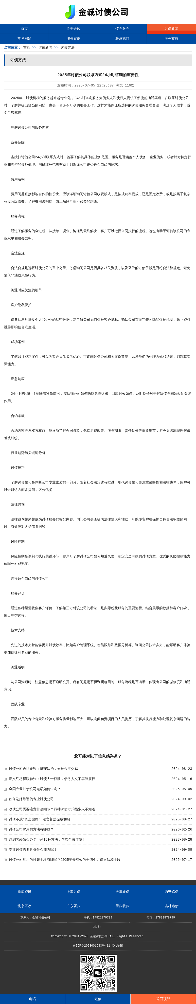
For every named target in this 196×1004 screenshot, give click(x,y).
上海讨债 (73, 892)
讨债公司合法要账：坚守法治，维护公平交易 (43, 769)
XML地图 (117, 946)
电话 (32, 999)
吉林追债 (171, 906)
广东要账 (73, 906)
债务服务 (122, 29)
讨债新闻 (171, 29)
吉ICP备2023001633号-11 (91, 946)
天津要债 (122, 892)
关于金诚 (73, 29)
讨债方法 (67, 48)
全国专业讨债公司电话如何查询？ (35, 789)
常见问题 (24, 39)
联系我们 (122, 39)
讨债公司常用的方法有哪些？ (31, 829)
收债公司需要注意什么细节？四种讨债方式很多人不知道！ (54, 809)
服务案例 (73, 39)
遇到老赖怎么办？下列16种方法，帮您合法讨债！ (47, 840)
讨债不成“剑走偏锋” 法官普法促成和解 (39, 819)
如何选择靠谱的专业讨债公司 (31, 799)
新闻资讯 (24, 892)
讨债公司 (182, 98)
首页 (24, 29)
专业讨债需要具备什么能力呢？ (33, 850)
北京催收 (24, 906)
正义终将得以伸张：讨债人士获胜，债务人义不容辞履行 (52, 779)
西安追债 (171, 892)
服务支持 (171, 39)
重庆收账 (122, 906)
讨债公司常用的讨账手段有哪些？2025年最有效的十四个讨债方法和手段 (65, 860)
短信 (97, 999)
